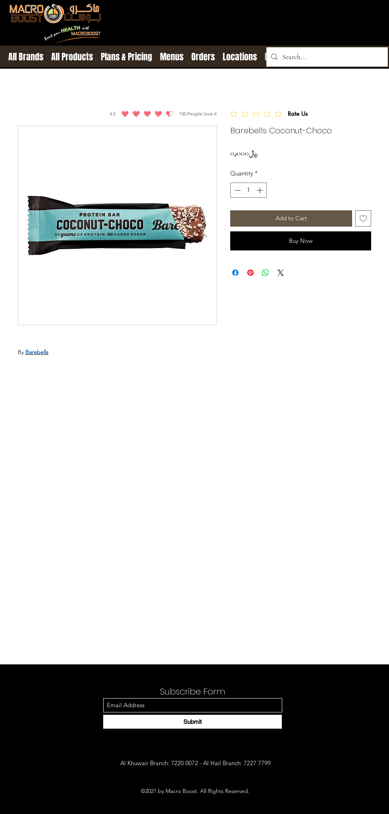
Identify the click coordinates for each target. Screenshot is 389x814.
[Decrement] (236, 190)
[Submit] (192, 722)
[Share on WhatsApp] (265, 272)
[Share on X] (280, 272)
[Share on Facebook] (235, 272)
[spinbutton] (248, 190)
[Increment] (260, 190)
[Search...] (326, 57)
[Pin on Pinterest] (250, 272)
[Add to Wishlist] (363, 218)
